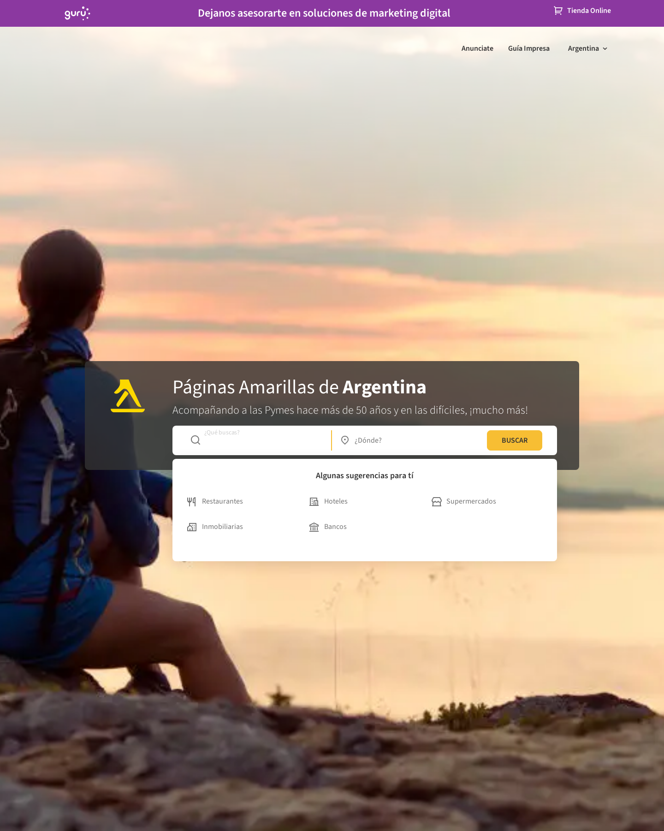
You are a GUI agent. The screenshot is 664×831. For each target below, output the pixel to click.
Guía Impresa (529, 48)
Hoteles (328, 501)
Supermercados (464, 501)
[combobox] (256, 440)
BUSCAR (515, 440)
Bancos (328, 527)
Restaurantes (215, 501)
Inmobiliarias (215, 527)
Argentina (583, 48)
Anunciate (477, 48)
